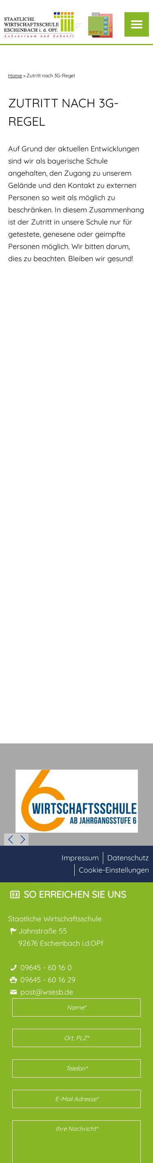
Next (22, 840)
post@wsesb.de (46, 992)
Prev (10, 840)
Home (15, 75)
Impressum (80, 857)
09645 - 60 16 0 (46, 967)
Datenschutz (128, 857)
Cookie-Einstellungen (114, 870)
